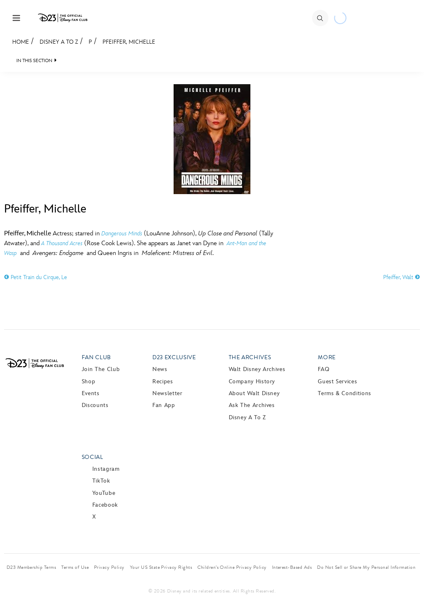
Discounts (95, 405)
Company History (252, 381)
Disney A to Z (59, 41)
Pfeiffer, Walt (401, 277)
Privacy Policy (109, 567)
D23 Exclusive (174, 357)
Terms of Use (75, 567)
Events (91, 393)
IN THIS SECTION (34, 61)
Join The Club (101, 369)
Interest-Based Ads (292, 567)
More (327, 357)
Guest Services (337, 381)
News (159, 369)
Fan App (163, 405)
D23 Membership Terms (31, 567)
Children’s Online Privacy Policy (231, 567)
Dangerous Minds (121, 233)
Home (20, 41)
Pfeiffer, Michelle (129, 41)
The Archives (250, 357)
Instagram (106, 468)
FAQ (323, 369)
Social (92, 457)
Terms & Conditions (344, 393)
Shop (89, 381)
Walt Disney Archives (257, 369)
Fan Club (96, 357)
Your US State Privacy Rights (161, 567)
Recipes (162, 381)
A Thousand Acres (62, 243)
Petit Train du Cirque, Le (35, 277)
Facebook (105, 504)
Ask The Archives (252, 405)
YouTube (103, 493)
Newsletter (167, 393)
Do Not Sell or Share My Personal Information (366, 567)
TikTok (101, 480)
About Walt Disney (254, 393)
